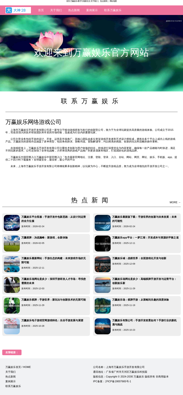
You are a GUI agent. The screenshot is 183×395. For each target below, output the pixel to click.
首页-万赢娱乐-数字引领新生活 (78, 1)
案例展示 (92, 10)
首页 (41, 10)
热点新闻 (103, 1)
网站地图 (113, 1)
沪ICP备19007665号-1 (118, 381)
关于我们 (94, 1)
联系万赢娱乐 (112, 10)
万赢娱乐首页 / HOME (18, 367)
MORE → (175, 202)
